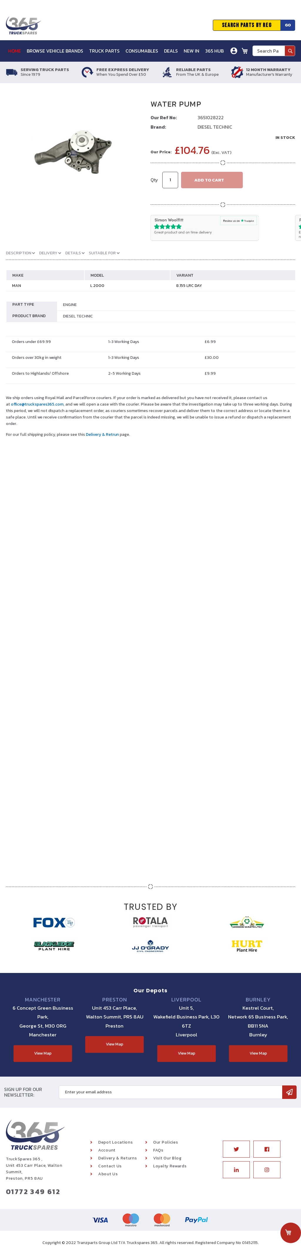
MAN (16, 286)
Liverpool (186, 999)
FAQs (158, 1150)
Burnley (258, 999)
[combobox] (273, 51)
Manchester (43, 999)
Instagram (266, 1169)
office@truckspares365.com (37, 404)
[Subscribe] (289, 1092)
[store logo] (23, 25)
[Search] (290, 51)
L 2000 (97, 286)
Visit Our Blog (167, 1158)
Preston (114, 999)
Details (73, 253)
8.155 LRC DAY (189, 286)
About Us (108, 1174)
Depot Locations (115, 1142)
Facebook (266, 1149)
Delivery (48, 253)
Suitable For (103, 253)
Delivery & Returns (117, 1158)
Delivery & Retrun (102, 434)
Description (19, 253)
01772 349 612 (33, 1191)
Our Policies (165, 1142)
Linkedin (236, 1169)
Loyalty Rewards (170, 1166)
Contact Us (110, 1166)
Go (288, 25)
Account (107, 1150)
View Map (42, 1053)
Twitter (236, 1149)
